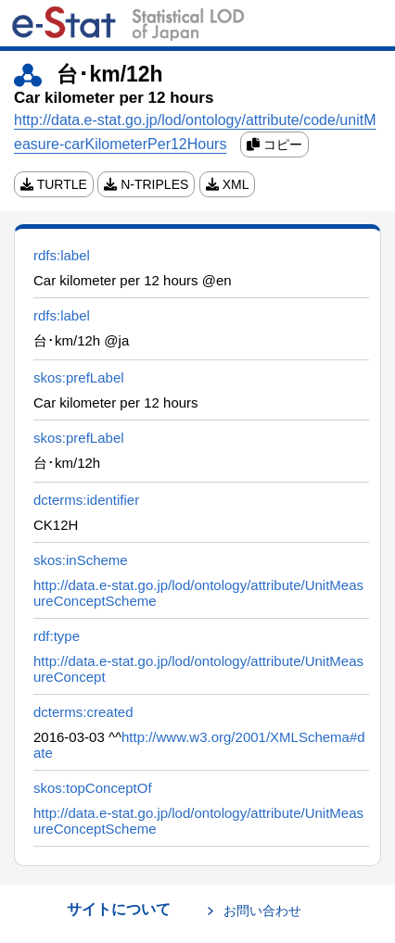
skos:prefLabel (78, 377)
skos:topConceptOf (92, 788)
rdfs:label (61, 255)
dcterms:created (83, 712)
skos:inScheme (80, 560)
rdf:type (56, 636)
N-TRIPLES (146, 184)
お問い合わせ (262, 910)
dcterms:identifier (86, 500)
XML (227, 184)
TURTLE (53, 184)
